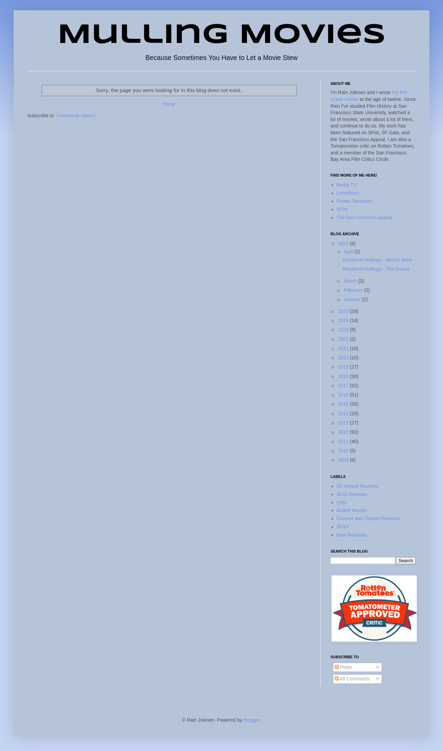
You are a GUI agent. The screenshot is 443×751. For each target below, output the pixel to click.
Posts (343, 667)
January (352, 299)
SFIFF (343, 526)
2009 (344, 460)
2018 (344, 376)
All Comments (352, 678)
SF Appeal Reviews (357, 486)
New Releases (352, 535)
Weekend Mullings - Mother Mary (377, 259)
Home (168, 104)
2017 (344, 385)
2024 (344, 320)
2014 (344, 413)
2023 (344, 329)
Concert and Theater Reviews (368, 518)
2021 (344, 348)
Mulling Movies (222, 35)
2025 (344, 311)
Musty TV (347, 184)
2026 (344, 243)
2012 (344, 432)
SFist (342, 209)
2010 (344, 450)
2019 (344, 367)
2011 (344, 441)
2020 (344, 357)
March (350, 281)
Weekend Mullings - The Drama (375, 269)
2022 (344, 339)
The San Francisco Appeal (365, 217)
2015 (344, 404)
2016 (344, 394)
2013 (344, 422)
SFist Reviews (352, 494)
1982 (342, 502)
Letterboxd (348, 193)
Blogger (252, 720)
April (348, 251)
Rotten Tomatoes (355, 201)
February (353, 290)
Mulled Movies (352, 510)
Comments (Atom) (76, 115)
